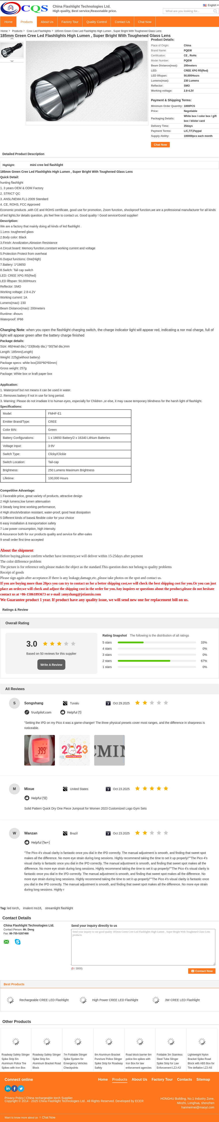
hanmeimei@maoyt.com (197, 1107)
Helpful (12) (39, 798)
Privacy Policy (14, 1098)
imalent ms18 (32, 908)
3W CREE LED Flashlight (182, 1000)
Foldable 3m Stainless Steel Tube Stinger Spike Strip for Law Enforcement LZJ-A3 (169, 1061)
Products (27, 22)
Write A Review (51, 665)
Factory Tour (69, 22)
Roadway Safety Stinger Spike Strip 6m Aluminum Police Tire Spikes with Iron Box (16, 1061)
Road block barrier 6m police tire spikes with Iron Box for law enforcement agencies (138, 1061)
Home (8, 22)
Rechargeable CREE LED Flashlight (44, 1000)
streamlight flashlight (59, 908)
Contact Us (122, 22)
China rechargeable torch (43, 1098)
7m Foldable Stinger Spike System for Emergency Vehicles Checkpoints (75, 1061)
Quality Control (97, 22)
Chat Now (144, 22)
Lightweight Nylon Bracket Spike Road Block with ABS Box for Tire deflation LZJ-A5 (201, 1061)
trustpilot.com (41, 712)
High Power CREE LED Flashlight (115, 1000)
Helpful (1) (74, 712)
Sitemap (203, 1079)
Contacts (184, 1079)
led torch (13, 908)
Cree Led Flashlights (39, 31)
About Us (47, 22)
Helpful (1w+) (40, 843)
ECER (139, 1101)
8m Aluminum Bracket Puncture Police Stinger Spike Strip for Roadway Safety (109, 1061)
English (212, 5)
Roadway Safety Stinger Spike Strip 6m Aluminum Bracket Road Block (47, 1061)
